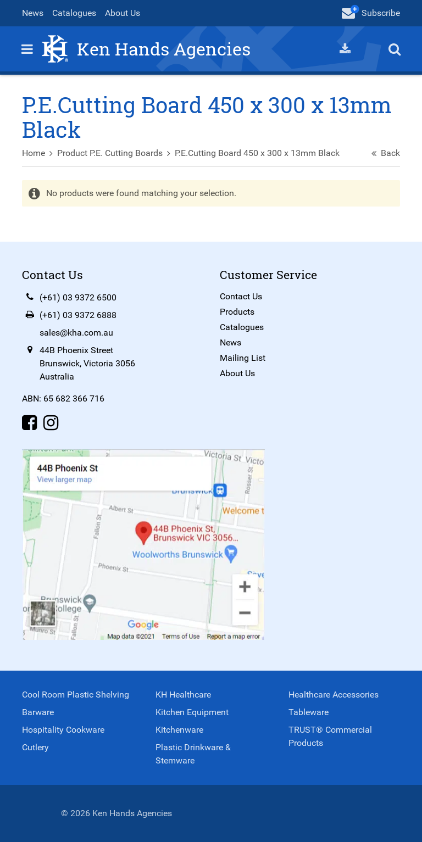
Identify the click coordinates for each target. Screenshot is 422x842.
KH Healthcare (183, 694)
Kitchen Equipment (192, 712)
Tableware (308, 712)
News (32, 13)
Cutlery (35, 747)
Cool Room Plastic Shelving (75, 694)
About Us (122, 13)
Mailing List (242, 358)
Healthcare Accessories (333, 694)
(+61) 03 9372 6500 (78, 297)
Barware (38, 712)
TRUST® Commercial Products (330, 736)
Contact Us (241, 296)
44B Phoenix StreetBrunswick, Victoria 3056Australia (87, 363)
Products (237, 311)
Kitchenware (179, 729)
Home (33, 153)
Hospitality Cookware (63, 729)
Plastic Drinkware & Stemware (193, 754)
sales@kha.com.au (76, 332)
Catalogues (74, 13)
